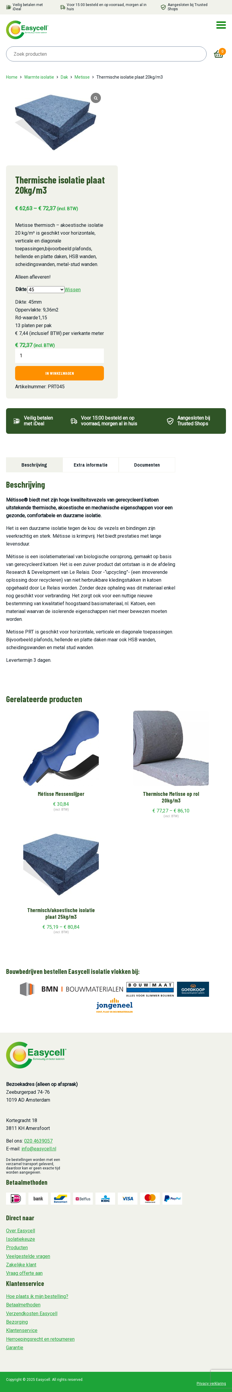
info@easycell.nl (38, 1149)
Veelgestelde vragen (28, 1256)
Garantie (14, 1347)
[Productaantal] (59, 356)
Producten (17, 1247)
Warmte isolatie (39, 77)
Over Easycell (20, 1231)
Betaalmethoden (23, 1305)
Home (12, 77)
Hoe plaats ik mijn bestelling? (37, 1296)
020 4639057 (38, 1141)
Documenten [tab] (147, 464)
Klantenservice (21, 1330)
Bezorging (17, 1322)
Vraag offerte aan (24, 1273)
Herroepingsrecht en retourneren (40, 1339)
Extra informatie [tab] (91, 464)
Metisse (82, 77)
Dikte (21, 289)
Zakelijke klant (21, 1265)
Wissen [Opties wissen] (73, 289)
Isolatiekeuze (20, 1239)
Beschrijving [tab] (34, 464)
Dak (64, 77)
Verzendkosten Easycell (31, 1313)
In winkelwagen (59, 373)
